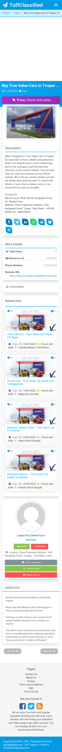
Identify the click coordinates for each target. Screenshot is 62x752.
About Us (31, 677)
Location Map (31, 568)
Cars (15, 344)
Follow (22, 546)
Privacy (31, 681)
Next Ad (49, 651)
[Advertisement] (30, 49)
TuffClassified (22, 5)
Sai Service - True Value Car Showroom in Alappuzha (31, 382)
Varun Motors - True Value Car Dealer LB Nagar (29, 336)
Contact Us (31, 674)
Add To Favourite (31, 562)
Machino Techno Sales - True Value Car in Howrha (30, 429)
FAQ (31, 688)
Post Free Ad (31, 691)
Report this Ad (31, 575)
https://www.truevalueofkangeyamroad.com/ (33, 275)
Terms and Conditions (31, 684)
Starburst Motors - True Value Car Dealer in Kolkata (27, 476)
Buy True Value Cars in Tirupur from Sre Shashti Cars (31, 85)
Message (39, 546)
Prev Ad (13, 651)
